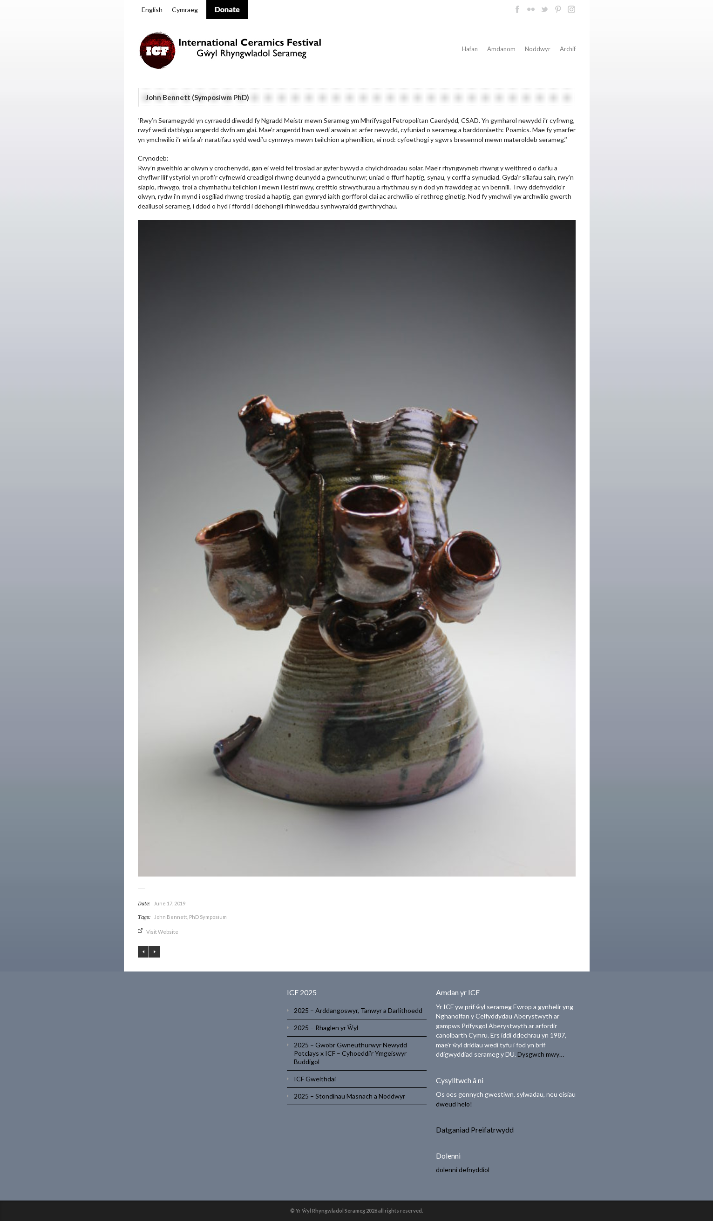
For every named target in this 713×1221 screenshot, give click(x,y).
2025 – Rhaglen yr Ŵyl (326, 1028)
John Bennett (170, 917)
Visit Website (162, 932)
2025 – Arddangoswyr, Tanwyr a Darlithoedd (358, 1010)
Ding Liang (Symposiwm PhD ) (154, 952)
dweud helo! (454, 1104)
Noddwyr (537, 49)
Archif (568, 49)
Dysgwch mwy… (540, 1054)
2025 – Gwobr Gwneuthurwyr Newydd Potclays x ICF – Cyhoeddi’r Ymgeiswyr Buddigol (350, 1053)
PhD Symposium (208, 917)
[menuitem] (152, 10)
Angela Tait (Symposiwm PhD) (143, 952)
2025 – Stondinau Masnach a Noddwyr (349, 1096)
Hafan (470, 49)
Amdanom (501, 49)
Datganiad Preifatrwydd (475, 1129)
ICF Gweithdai (315, 1079)
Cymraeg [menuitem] (185, 9)
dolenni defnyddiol (462, 1170)
